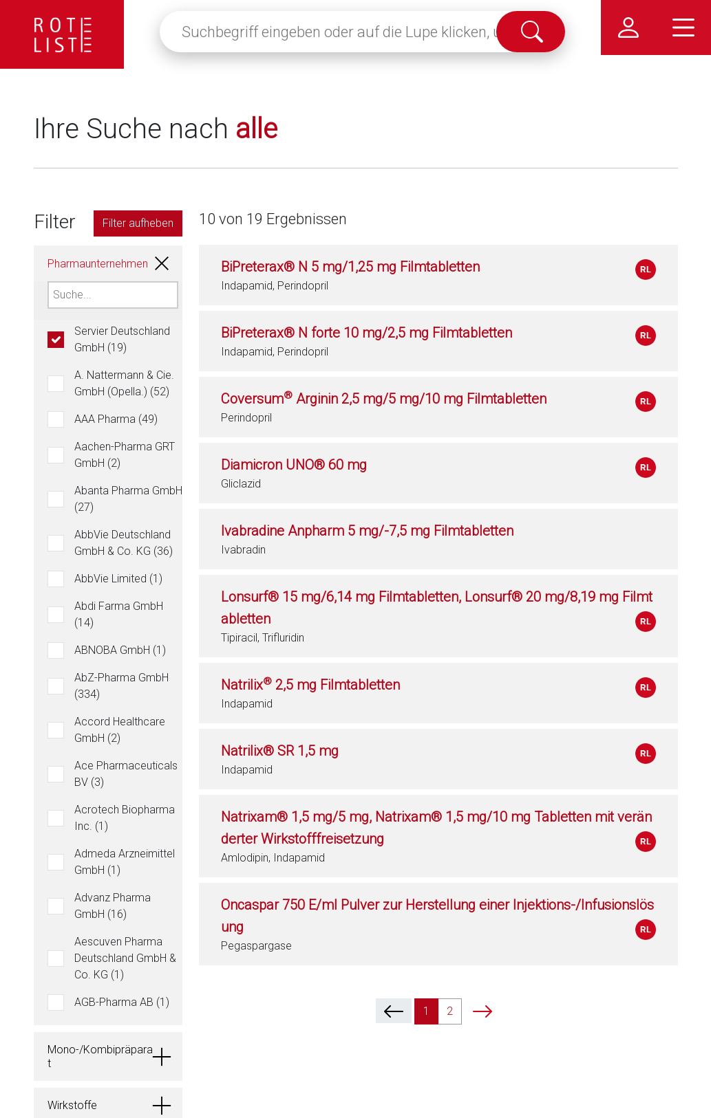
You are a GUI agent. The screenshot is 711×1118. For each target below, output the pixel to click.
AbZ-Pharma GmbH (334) (121, 686)
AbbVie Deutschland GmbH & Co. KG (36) (123, 543)
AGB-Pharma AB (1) (121, 1002)
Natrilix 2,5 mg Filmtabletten (310, 685)
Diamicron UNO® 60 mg (294, 465)
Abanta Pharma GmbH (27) (128, 499)
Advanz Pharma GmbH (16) (112, 906)
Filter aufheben (138, 223)
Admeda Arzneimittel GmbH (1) (124, 862)
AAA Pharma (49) (116, 419)
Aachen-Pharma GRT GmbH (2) (124, 455)
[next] (482, 1010)
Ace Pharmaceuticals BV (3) (126, 774)
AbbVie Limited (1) (118, 578)
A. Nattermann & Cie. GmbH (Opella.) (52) (124, 383)
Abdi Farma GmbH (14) (118, 614)
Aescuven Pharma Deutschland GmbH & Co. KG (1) (125, 958)
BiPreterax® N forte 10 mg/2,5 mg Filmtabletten (366, 333)
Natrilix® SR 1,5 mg (280, 751)
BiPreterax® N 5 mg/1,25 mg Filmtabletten (350, 267)
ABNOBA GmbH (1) (120, 650)
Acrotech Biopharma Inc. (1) (124, 818)
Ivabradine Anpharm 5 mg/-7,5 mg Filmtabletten (367, 531)
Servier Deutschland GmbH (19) (122, 339)
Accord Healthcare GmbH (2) (119, 730)
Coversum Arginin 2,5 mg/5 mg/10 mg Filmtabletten (383, 399)
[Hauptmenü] (683, 27)
